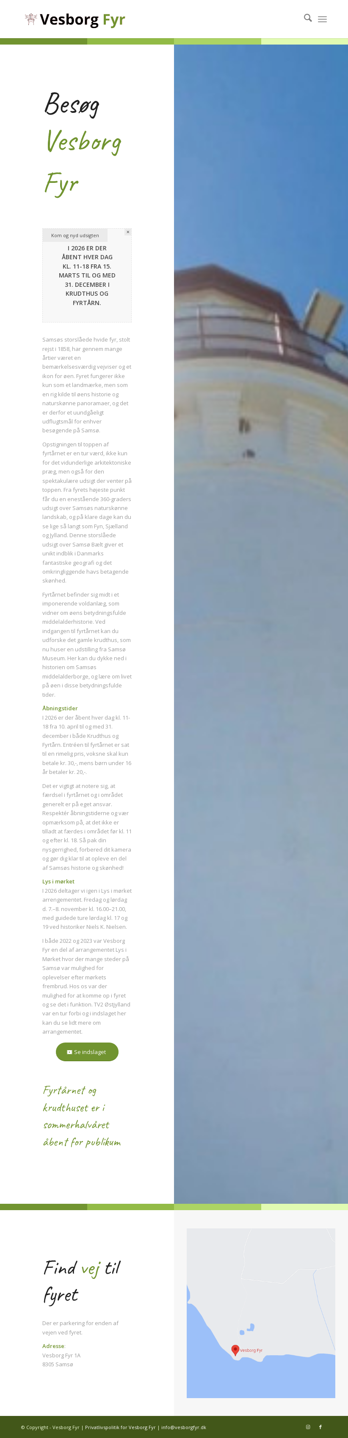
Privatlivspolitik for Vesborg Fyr (120, 1427)
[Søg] (304, 19)
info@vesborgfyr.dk (183, 1427)
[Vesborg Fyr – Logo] (89, 19)
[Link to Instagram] (307, 1427)
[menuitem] (304, 19)
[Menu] (322, 19)
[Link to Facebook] (320, 1427)
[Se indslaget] (87, 1052)
